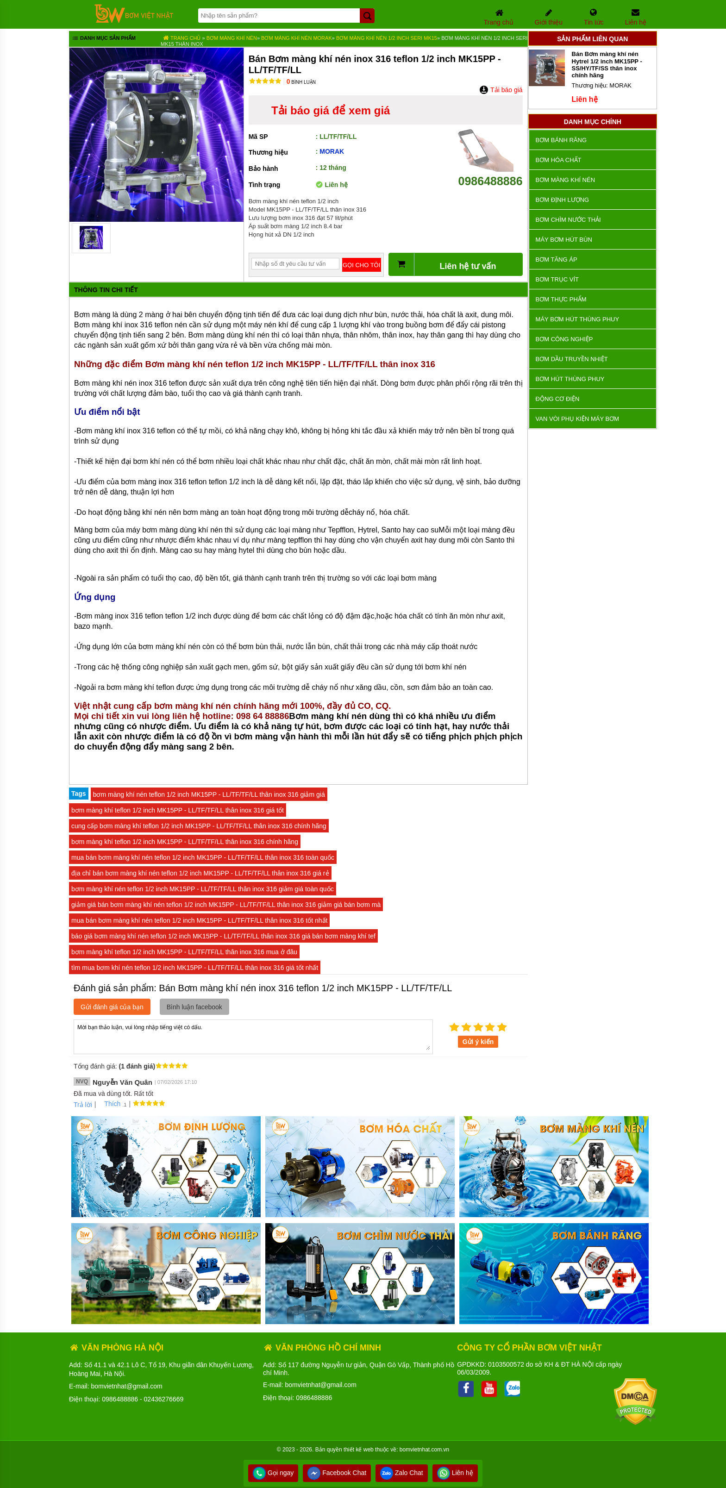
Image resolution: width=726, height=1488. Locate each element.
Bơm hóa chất (559, 159)
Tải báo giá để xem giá (330, 110)
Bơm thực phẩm (561, 299)
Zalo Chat (401, 1472)
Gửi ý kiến (478, 1041)
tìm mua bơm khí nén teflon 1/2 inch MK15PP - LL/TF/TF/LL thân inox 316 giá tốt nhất (194, 967)
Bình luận (301, 82)
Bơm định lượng (562, 199)
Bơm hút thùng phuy (570, 378)
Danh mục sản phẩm (103, 39)
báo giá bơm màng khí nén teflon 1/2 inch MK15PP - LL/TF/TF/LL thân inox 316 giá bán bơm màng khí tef (223, 936)
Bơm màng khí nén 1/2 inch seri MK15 (386, 38)
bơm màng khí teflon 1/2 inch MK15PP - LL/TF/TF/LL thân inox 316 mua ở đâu (184, 952)
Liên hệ (455, 1472)
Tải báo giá (500, 90)
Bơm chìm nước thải (568, 219)
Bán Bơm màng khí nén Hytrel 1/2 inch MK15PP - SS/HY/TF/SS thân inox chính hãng (607, 64)
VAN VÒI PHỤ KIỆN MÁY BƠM (577, 418)
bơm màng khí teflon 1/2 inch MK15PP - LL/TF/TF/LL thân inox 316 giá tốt (177, 810)
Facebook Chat (336, 1472)
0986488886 (490, 174)
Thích (109, 1103)
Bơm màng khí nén (232, 38)
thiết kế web (359, 1449)
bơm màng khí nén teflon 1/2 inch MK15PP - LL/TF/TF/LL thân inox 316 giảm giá (209, 794)
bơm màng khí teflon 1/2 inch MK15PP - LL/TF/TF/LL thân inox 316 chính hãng (184, 841)
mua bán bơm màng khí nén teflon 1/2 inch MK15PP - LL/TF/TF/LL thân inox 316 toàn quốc (202, 857)
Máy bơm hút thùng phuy (577, 319)
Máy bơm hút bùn (564, 239)
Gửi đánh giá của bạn (112, 1007)
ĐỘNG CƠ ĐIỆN (558, 398)
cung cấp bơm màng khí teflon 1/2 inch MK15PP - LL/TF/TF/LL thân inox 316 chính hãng (198, 826)
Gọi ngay (273, 1472)
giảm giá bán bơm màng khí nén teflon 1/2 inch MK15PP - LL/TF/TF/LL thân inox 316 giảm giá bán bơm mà (226, 904)
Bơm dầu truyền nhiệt (572, 359)
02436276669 (164, 1399)
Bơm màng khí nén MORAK (296, 38)
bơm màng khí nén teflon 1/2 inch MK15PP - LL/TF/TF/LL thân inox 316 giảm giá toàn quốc (202, 889)
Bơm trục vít (557, 279)
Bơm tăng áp (556, 259)
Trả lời (83, 1104)
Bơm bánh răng (561, 140)
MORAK (331, 151)
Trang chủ (181, 38)
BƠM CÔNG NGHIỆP (564, 339)
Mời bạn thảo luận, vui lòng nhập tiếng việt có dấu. (253, 1036)
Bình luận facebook (194, 1007)
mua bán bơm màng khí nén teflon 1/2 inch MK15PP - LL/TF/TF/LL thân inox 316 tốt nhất (199, 920)
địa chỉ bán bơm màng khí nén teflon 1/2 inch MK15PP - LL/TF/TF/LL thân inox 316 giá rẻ (200, 873)
